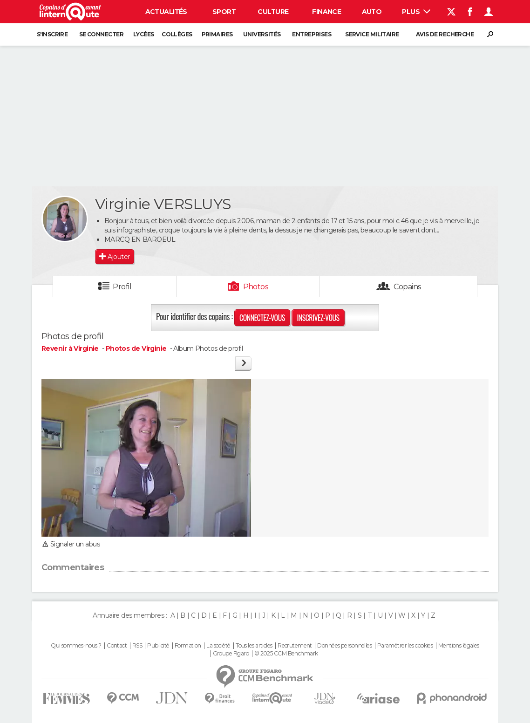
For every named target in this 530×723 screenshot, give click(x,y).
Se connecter (101, 34)
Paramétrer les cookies (405, 645)
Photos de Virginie (136, 348)
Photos (256, 286)
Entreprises (311, 34)
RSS (137, 645)
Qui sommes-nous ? (76, 645)
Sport (224, 11)
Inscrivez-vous (318, 317)
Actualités (166, 11)
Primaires (217, 34)
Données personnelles (344, 645)
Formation (188, 645)
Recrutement (295, 645)
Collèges (177, 34)
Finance (326, 11)
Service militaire (372, 34)
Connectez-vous (262, 317)
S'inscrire (52, 34)
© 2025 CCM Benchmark (286, 653)
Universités (262, 34)
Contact (117, 645)
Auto (372, 11)
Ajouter (118, 256)
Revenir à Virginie (70, 348)
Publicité (158, 645)
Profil (122, 286)
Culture (273, 11)
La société (218, 645)
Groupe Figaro (231, 653)
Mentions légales (458, 645)
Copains (407, 286)
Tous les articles (254, 645)
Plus (416, 11)
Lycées (143, 34)
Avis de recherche (445, 34)
